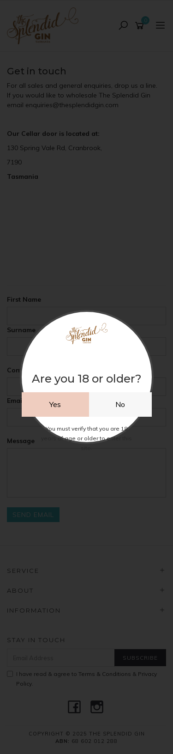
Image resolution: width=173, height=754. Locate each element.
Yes (55, 404)
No (120, 404)
